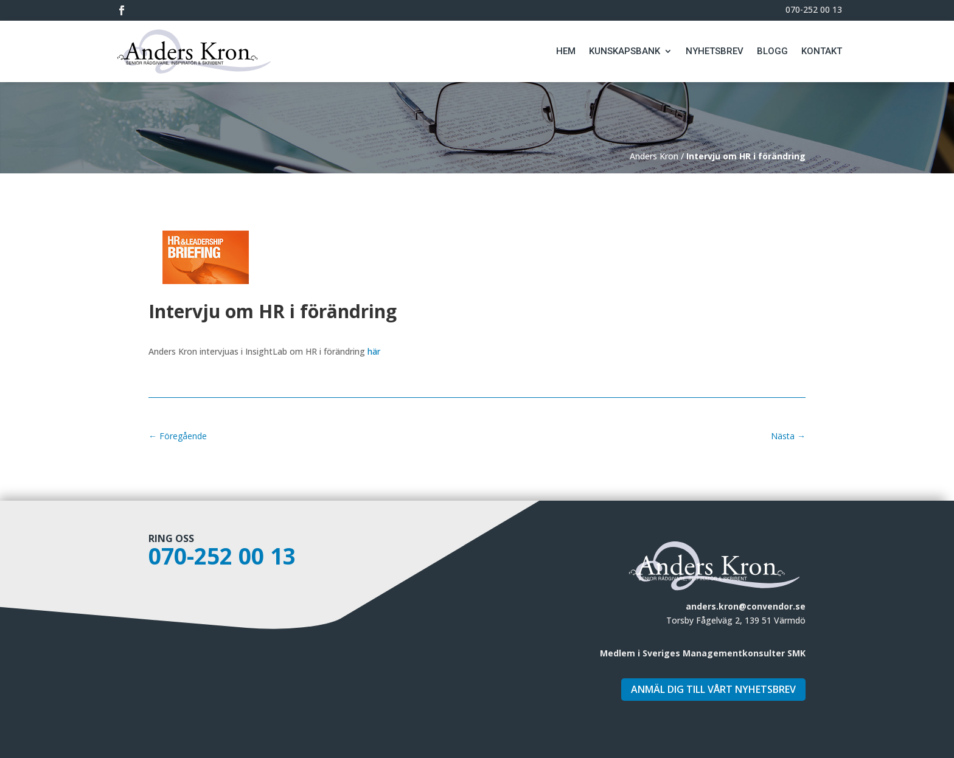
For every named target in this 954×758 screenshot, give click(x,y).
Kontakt (821, 51)
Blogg (772, 51)
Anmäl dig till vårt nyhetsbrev (713, 689)
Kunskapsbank (624, 51)
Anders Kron (654, 156)
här (373, 351)
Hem (566, 51)
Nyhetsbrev (714, 51)
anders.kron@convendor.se (746, 606)
